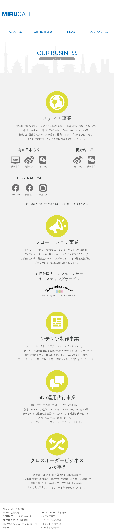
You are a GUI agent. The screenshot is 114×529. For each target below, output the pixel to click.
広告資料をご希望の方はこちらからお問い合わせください (57, 203)
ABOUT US (15, 31)
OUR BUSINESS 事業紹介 (53, 512)
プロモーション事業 (52, 520)
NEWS (71, 31)
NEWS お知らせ (11, 512)
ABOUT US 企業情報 (13, 508)
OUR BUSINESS (43, 31)
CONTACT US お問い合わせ (17, 516)
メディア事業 (49, 516)
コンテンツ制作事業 (52, 523)
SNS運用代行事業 (51, 527)
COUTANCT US (99, 31)
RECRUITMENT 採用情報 (15, 520)
